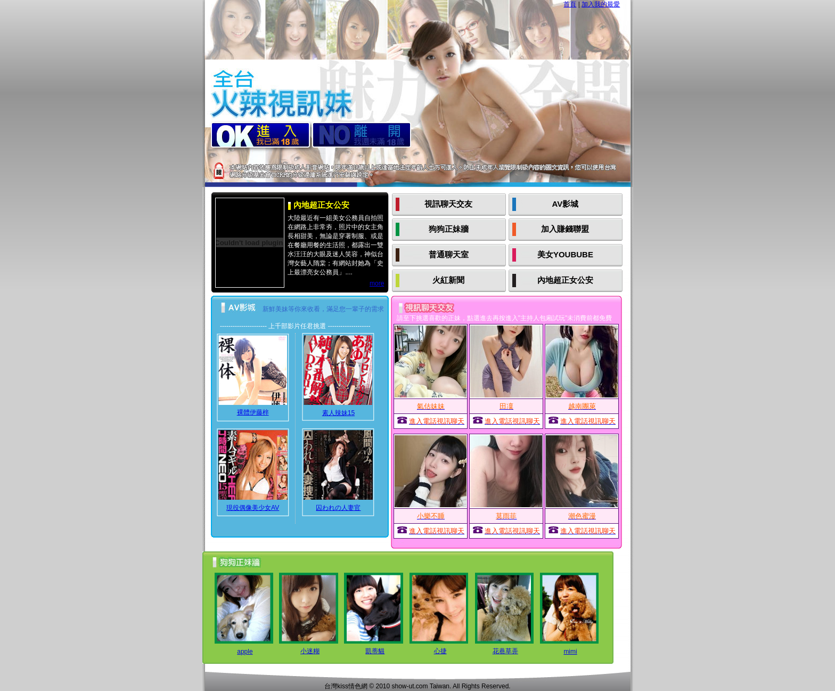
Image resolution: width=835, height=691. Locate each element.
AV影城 (565, 203)
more (377, 283)
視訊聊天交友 (448, 203)
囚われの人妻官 (338, 507)
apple (244, 651)
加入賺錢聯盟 (565, 228)
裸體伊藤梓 (253, 412)
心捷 (440, 651)
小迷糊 (310, 651)
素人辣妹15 (338, 413)
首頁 (569, 4)
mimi (570, 651)
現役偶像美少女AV (252, 507)
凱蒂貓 (374, 651)
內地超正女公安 (565, 279)
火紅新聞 (448, 279)
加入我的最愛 (601, 4)
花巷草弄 (505, 651)
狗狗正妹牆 (449, 228)
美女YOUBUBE (565, 254)
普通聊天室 (449, 254)
